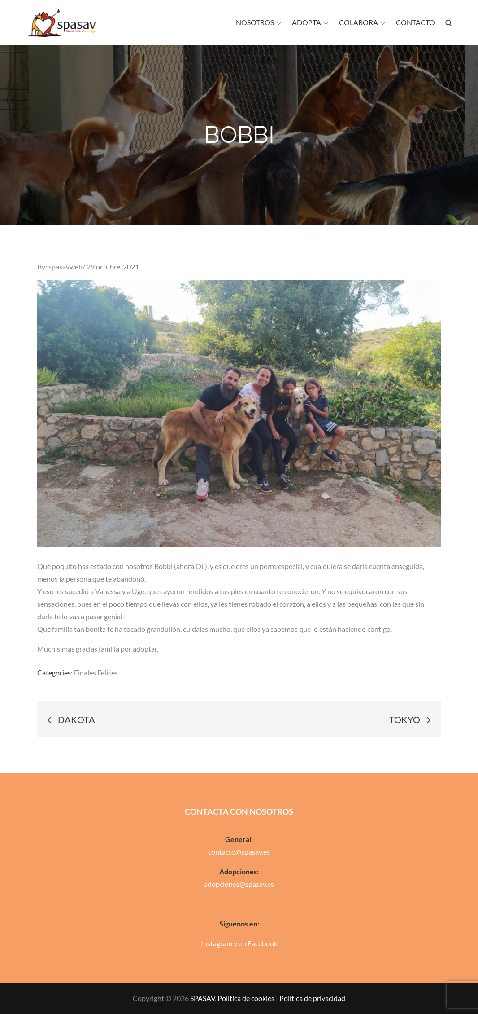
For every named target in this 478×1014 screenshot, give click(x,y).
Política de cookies (245, 998)
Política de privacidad (312, 998)
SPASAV (202, 998)
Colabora (362, 22)
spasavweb (65, 266)
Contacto (415, 22)
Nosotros (259, 22)
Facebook (263, 943)
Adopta (310, 22)
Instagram (216, 943)
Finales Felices (96, 672)
